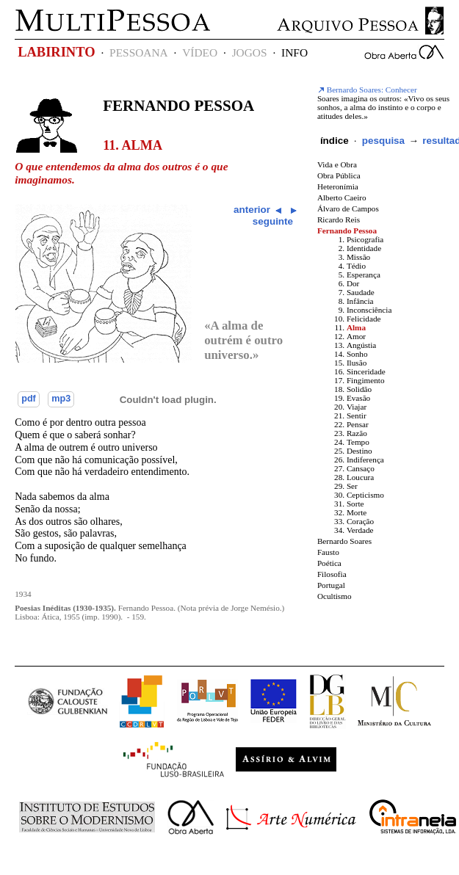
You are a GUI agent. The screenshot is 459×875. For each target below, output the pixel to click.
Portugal (331, 585)
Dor (353, 283)
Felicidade (364, 318)
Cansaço (361, 468)
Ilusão (356, 362)
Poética (329, 563)
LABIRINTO (56, 52)
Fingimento (366, 380)
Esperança (363, 274)
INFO (294, 52)
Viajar (356, 406)
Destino (359, 450)
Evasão (358, 397)
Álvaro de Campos (348, 208)
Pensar (358, 424)
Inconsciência (369, 309)
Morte (356, 512)
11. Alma (132, 145)
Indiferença (365, 459)
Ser (352, 486)
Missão (358, 257)
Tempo (358, 442)
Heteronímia (337, 186)
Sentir (356, 415)
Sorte (355, 503)
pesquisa (383, 140)
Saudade (361, 292)
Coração (360, 521)
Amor (356, 336)
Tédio (356, 265)
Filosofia (332, 574)
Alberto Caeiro (341, 197)
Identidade (364, 248)
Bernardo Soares (344, 541)
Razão (357, 433)
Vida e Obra (337, 164)
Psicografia (365, 239)
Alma (356, 327)
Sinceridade (366, 371)
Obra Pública (339, 175)
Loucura (360, 477)
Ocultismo (334, 596)
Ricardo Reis (338, 219)
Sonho (357, 353)
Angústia (361, 345)
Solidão (359, 389)
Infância (360, 301)
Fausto (328, 552)
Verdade (360, 530)
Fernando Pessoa (178, 106)
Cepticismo (365, 494)
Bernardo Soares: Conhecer (367, 89)
